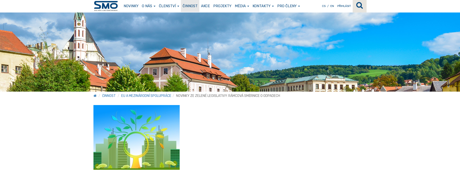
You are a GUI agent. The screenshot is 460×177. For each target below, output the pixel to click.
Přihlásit (344, 6)
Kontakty (263, 6)
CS (324, 6)
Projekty (222, 6)
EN (332, 6)
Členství (169, 6)
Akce (205, 6)
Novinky (131, 6)
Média (242, 6)
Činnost (190, 6)
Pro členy (288, 6)
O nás (148, 6)
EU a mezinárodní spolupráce (146, 96)
